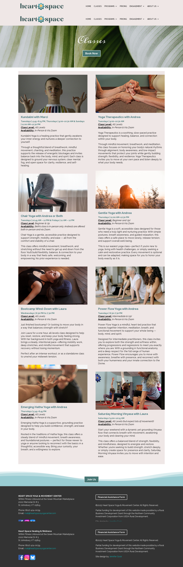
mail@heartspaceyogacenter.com (40, 513)
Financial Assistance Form (111, 497)
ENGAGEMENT (136, 6)
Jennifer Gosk (115, 556)
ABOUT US (151, 6)
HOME (88, 6)
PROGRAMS (109, 6)
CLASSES (98, 6)
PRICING (123, 6)
